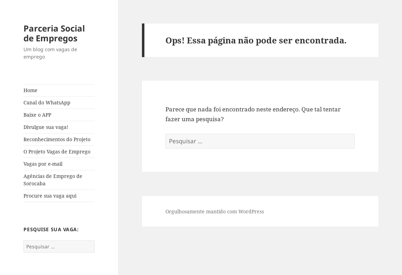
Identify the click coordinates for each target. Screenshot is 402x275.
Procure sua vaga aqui (49, 195)
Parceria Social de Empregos (54, 33)
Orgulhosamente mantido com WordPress (214, 211)
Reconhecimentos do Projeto (56, 139)
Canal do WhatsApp (46, 102)
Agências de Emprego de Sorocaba (52, 180)
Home (30, 90)
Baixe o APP (37, 114)
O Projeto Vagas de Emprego (56, 151)
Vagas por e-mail (42, 163)
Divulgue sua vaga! (45, 127)
